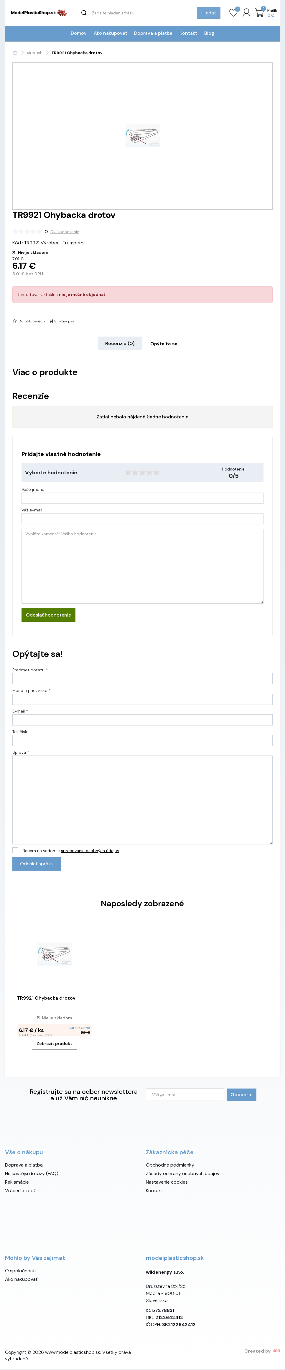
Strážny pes (61, 321)
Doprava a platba (153, 34)
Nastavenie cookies (167, 1183)
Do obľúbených (28, 321)
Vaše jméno (33, 490)
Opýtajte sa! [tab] (164, 344)
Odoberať (241, 1095)
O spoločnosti (20, 1271)
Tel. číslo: (20, 732)
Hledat (208, 13)
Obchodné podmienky (170, 1165)
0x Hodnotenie (64, 232)
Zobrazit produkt (54, 1044)
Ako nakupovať (110, 34)
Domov (79, 34)
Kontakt (188, 34)
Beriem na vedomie (71, 851)
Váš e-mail (32, 510)
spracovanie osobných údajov (90, 851)
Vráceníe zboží (21, 1191)
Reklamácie (17, 1183)
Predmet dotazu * (30, 670)
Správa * (20, 753)
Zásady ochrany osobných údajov (182, 1174)
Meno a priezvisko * (31, 691)
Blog (209, 34)
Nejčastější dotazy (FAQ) (31, 1174)
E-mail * (20, 711)
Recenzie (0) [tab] (120, 344)
